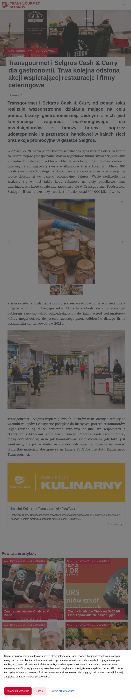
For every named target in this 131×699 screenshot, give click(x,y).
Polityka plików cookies (62, 691)
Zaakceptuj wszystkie (18, 691)
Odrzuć (39, 691)
